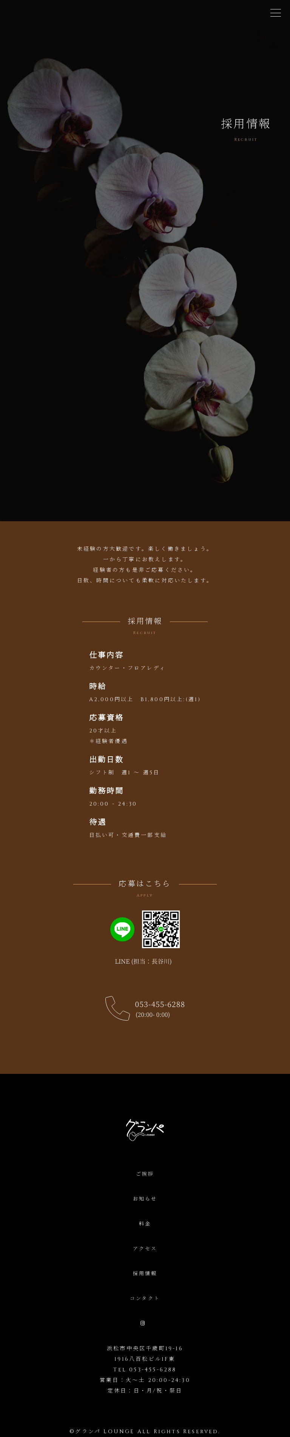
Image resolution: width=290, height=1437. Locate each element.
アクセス (145, 1248)
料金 (145, 1224)
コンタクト (145, 1298)
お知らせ (145, 1199)
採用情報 (145, 1273)
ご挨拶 (145, 1174)
